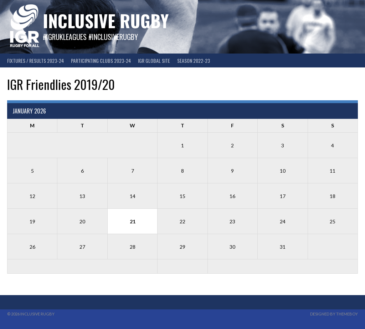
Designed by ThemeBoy (334, 314)
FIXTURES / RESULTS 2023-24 (35, 60)
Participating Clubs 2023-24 (101, 60)
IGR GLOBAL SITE (154, 60)
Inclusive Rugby (106, 20)
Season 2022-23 (193, 60)
